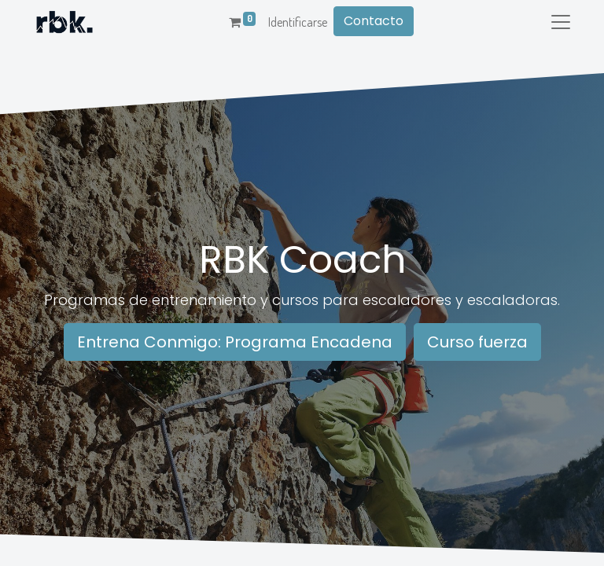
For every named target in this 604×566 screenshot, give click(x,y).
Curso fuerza (477, 342)
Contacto (373, 21)
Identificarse (297, 22)
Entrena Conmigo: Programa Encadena (234, 342)
